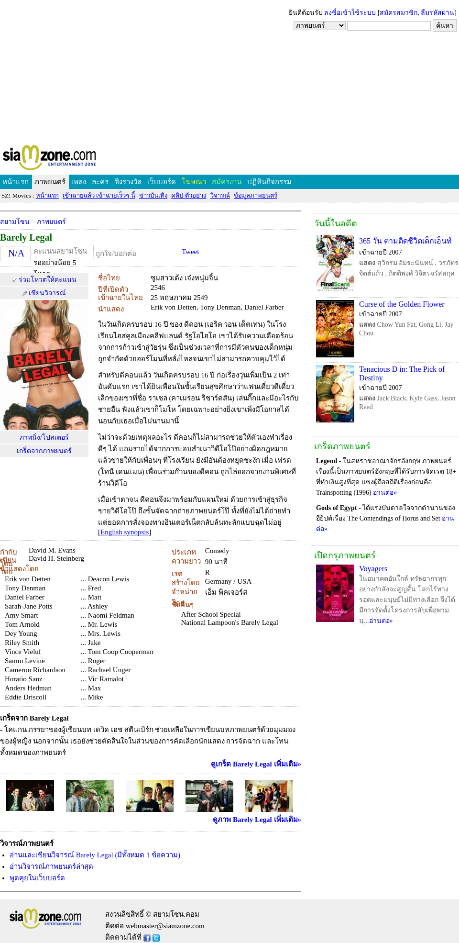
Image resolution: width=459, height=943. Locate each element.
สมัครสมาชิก (398, 12)
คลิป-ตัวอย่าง (188, 195)
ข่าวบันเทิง (153, 195)
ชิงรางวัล (128, 182)
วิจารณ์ (220, 195)
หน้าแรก (15, 182)
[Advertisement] (229, 72)
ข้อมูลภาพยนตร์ (255, 195)
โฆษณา (194, 182)
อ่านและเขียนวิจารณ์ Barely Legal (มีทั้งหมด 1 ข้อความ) (95, 855)
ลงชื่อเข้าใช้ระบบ (350, 12)
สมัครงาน (226, 182)
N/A (16, 253)
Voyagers (373, 569)
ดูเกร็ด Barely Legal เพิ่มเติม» (256, 764)
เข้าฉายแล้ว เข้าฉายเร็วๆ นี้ (99, 195)
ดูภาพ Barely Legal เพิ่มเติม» (257, 819)
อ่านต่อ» (385, 492)
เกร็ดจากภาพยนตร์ (44, 451)
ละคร (100, 182)
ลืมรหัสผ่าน (437, 12)
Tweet (190, 251)
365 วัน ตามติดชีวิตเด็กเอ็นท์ (405, 241)
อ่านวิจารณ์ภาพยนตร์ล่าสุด (51, 866)
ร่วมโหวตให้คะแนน (47, 279)
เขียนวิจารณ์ (47, 293)
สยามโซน (15, 221)
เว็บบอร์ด (161, 182)
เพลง (78, 182)
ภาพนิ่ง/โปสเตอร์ (44, 437)
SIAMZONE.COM (70, 159)
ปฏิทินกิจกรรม (269, 182)
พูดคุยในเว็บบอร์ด (37, 878)
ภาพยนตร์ (50, 182)
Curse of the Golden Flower (402, 304)
